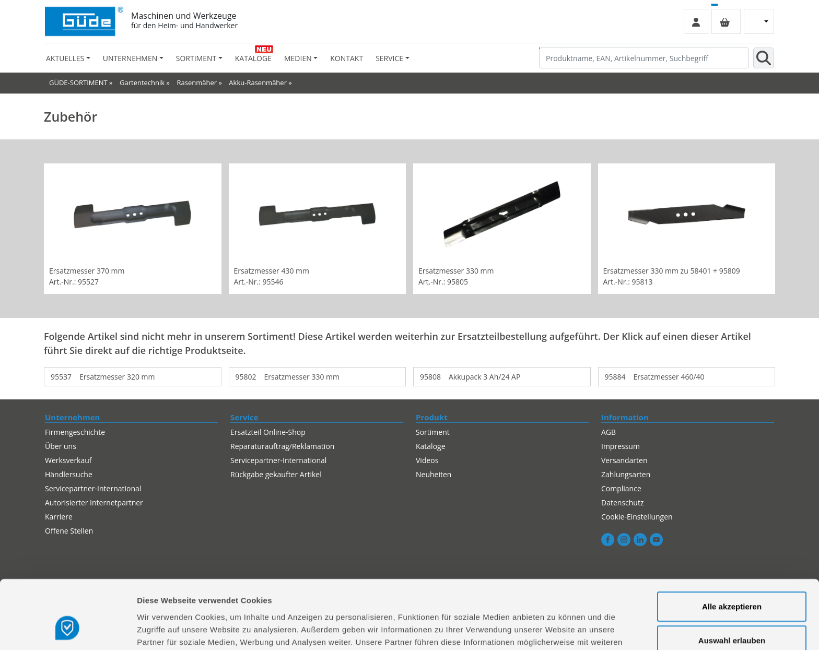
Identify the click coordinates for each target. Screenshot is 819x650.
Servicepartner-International (93, 488)
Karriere (59, 517)
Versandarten (624, 460)
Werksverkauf (68, 460)
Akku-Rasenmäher (258, 82)
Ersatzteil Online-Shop (268, 432)
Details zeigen (555, 629)
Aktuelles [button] (65, 58)
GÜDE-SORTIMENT (78, 82)
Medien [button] (298, 58)
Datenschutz (622, 502)
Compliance (621, 488)
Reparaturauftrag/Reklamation (282, 446)
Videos (427, 460)
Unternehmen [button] (130, 58)
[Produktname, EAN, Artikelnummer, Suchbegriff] (644, 58)
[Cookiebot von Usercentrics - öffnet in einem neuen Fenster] (67, 629)
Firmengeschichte (75, 432)
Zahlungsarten (625, 474)
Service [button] (389, 58)
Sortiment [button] (196, 58)
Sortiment (433, 432)
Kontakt (346, 58)
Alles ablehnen (731, 615)
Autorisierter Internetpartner (94, 502)
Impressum (620, 446)
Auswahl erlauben (731, 581)
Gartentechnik (142, 82)
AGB (608, 432)
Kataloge (253, 58)
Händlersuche (68, 474)
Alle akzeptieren (732, 547)
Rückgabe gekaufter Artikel (276, 474)
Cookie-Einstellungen (637, 517)
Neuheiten (433, 474)
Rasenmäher (197, 82)
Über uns (60, 446)
